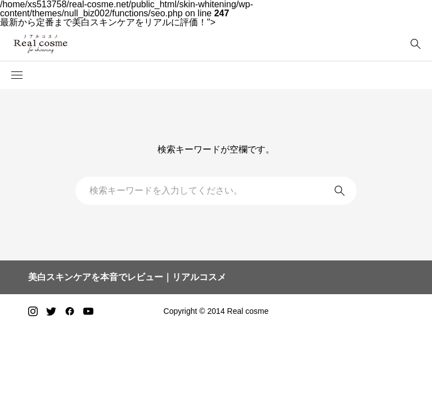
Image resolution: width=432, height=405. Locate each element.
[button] (17, 75)
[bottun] (415, 44)
